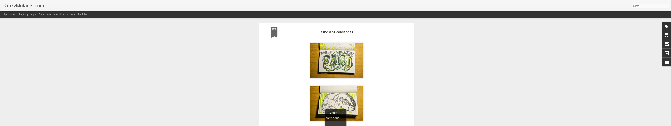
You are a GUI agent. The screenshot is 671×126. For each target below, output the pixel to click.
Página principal (27, 14)
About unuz (45, 14)
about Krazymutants (64, 14)
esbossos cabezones (337, 32)
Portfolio (82, 14)
